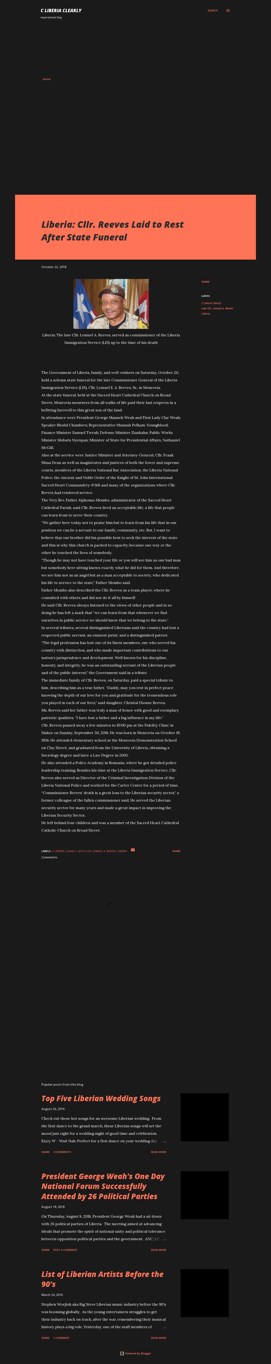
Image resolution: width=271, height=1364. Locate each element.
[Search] (213, 10)
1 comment (61, 1338)
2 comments (62, 1152)
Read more (158, 1152)
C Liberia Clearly (61, 10)
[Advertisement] (135, 48)
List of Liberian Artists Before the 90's (102, 1279)
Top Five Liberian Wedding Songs (101, 1098)
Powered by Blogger (135, 1353)
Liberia (205, 313)
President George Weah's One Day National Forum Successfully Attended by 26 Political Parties (103, 1186)
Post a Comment (65, 1250)
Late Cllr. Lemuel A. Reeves (217, 308)
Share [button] (205, 281)
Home (47, 79)
